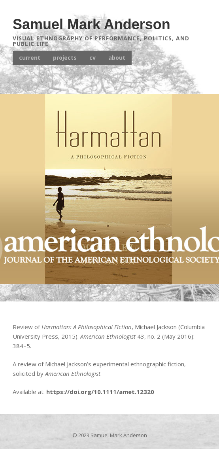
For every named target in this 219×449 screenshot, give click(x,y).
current (29, 57)
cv (92, 57)
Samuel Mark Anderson (91, 24)
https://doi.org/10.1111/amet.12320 (100, 392)
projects (65, 57)
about (116, 57)
